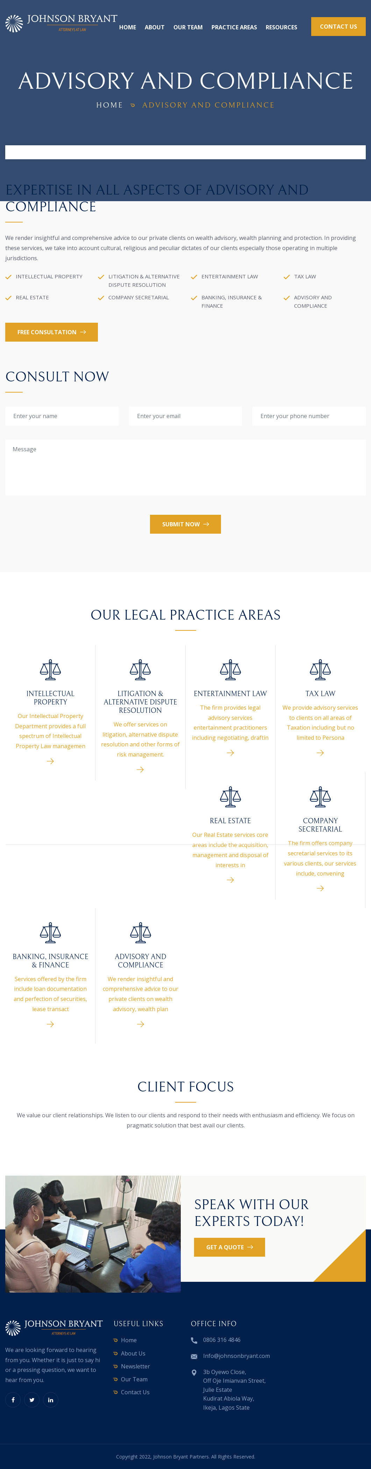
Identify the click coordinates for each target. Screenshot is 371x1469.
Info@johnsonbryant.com (236, 1356)
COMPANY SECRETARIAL (320, 825)
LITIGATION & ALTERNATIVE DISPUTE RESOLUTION (140, 702)
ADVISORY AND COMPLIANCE (140, 961)
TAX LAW (320, 694)
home (109, 105)
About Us (133, 1353)
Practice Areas (234, 27)
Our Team (188, 27)
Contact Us (135, 1392)
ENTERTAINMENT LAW (230, 694)
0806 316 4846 (222, 1340)
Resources (281, 27)
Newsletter (135, 1366)
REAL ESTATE (230, 821)
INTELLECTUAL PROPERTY (50, 698)
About (155, 27)
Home (127, 27)
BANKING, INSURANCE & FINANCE (50, 961)
